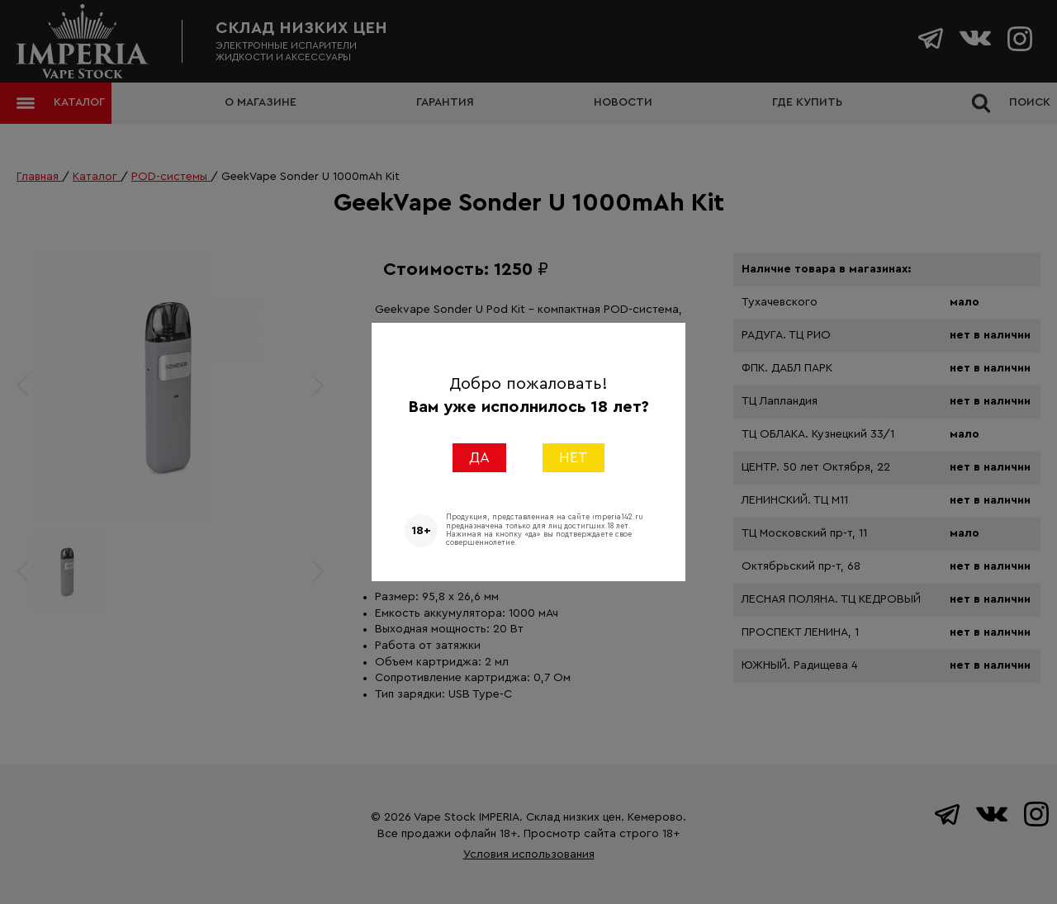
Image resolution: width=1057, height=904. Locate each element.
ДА (479, 457)
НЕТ (573, 457)
